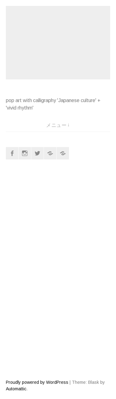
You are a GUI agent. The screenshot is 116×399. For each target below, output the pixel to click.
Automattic (16, 388)
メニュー (56, 125)
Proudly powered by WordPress (37, 382)
